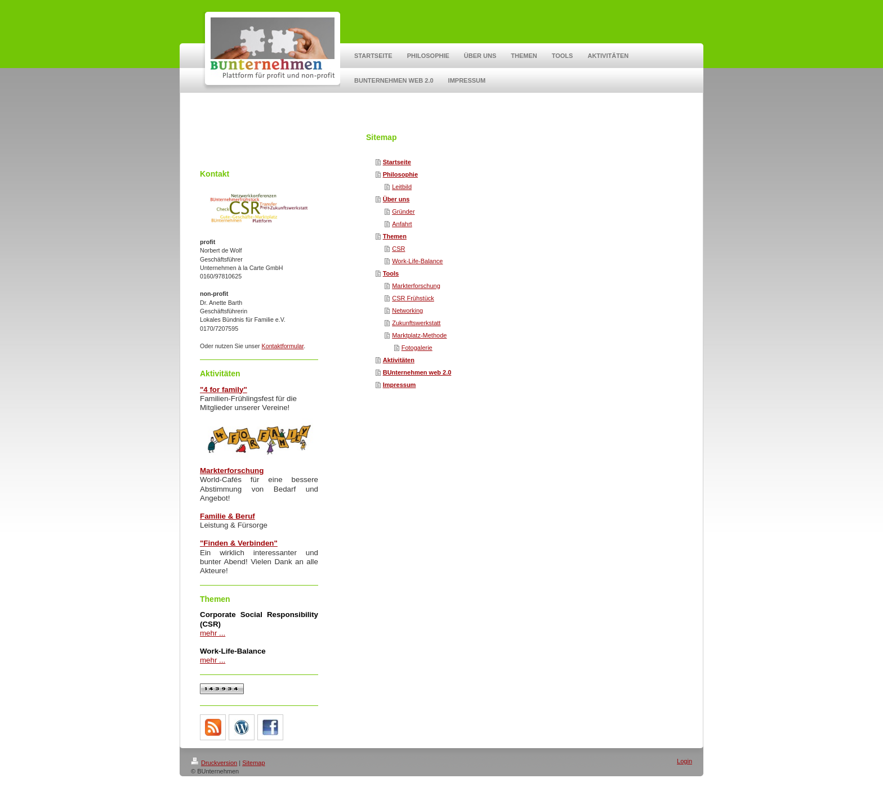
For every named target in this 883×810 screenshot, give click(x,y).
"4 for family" (223, 389)
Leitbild (402, 186)
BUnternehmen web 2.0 (417, 372)
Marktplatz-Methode (419, 335)
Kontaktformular (283, 346)
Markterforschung (416, 285)
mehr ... (212, 633)
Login (684, 761)
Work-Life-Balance (417, 261)
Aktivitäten (398, 360)
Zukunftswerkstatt (416, 323)
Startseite (397, 162)
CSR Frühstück (413, 298)
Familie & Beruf (227, 516)
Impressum (399, 384)
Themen (395, 236)
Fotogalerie (417, 347)
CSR (398, 248)
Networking (407, 310)
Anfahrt (402, 223)
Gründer (403, 211)
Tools (391, 273)
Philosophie (400, 174)
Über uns (396, 199)
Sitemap (253, 762)
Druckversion (214, 762)
